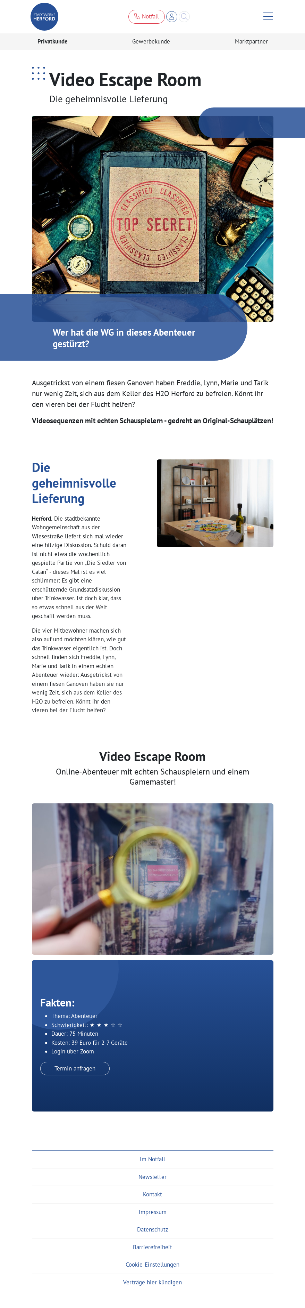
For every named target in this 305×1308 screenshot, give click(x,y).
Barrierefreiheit (152, 1247)
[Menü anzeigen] (266, 16)
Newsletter (152, 1177)
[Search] (184, 16)
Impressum (153, 1212)
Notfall (146, 16)
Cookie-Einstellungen (152, 1264)
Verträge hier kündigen (152, 1282)
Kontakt (152, 1194)
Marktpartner (251, 41)
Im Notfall (152, 1159)
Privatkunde (52, 41)
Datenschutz (152, 1229)
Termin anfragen (74, 1068)
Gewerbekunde (151, 41)
